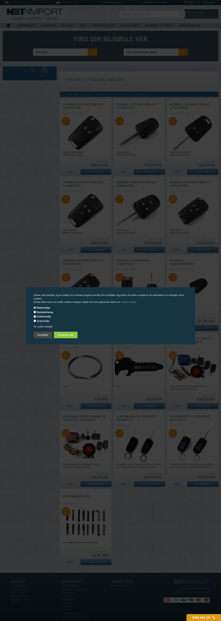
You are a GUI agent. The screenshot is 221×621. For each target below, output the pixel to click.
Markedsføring (45, 312)
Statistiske (43, 321)
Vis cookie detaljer (43, 326)
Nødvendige (43, 307)
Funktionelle (44, 316)
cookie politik (128, 301)
